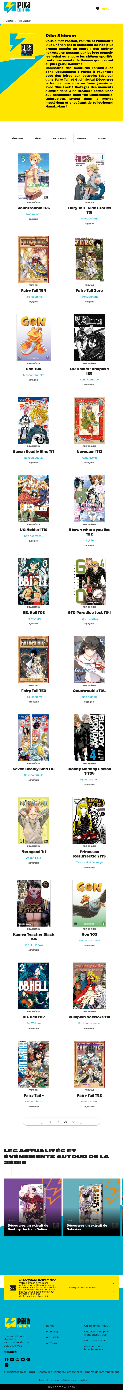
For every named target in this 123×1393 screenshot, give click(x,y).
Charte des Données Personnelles (60, 1371)
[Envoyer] (110, 1287)
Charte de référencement (102, 1371)
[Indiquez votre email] (86, 1287)
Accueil (10, 20)
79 (73, 1121)
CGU (32, 1371)
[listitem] (6, 1359)
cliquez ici (42, 1296)
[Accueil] (17, 7)
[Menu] (106, 8)
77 (57, 1121)
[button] (19, 138)
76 (50, 1121)
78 (65, 1121)
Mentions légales (15, 1371)
